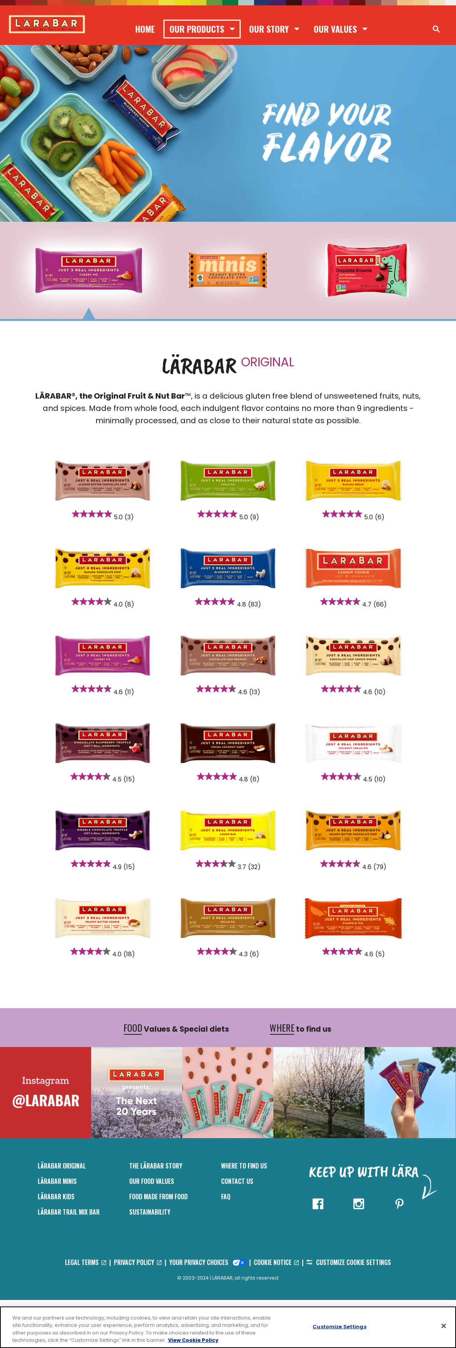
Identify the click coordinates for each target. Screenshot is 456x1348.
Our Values (335, 29)
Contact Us (237, 1229)
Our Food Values (151, 1229)
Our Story (269, 29)
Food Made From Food (158, 1244)
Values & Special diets (176, 1075)
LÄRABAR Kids (56, 1244)
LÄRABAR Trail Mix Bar (69, 1260)
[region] (228, 1327)
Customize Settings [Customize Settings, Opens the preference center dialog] (339, 1326)
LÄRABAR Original (62, 1213)
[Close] (443, 1325)
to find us (300, 1075)
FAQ (225, 1244)
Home (145, 29)
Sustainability (149, 1260)
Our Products (197, 29)
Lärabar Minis (57, 1229)
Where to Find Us (244, 1213)
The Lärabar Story (155, 1213)
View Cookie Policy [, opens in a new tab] (193, 1340)
